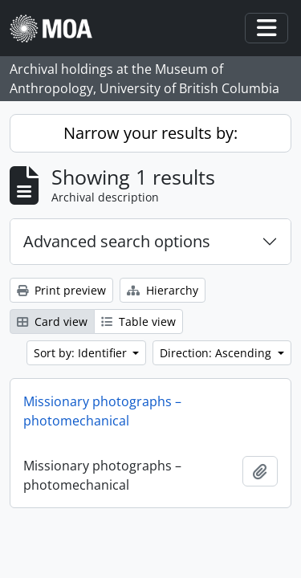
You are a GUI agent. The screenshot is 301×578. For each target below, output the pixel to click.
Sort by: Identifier (82, 352)
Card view (52, 321)
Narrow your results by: (150, 133)
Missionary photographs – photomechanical (102, 411)
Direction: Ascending (217, 352)
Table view (138, 321)
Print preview (61, 290)
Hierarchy (162, 290)
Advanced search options (116, 241)
